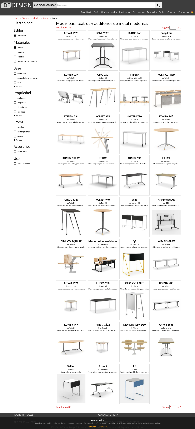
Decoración (139, 12)
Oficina (105, 12)
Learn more (103, 426)
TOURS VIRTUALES (23, 414)
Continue (92, 426)
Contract (172, 12)
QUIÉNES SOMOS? (108, 414)
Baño (96, 12)
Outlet (162, 12)
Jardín (113, 12)
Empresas (184, 12)
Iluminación (125, 12)
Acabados (152, 12)
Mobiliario (86, 12)
